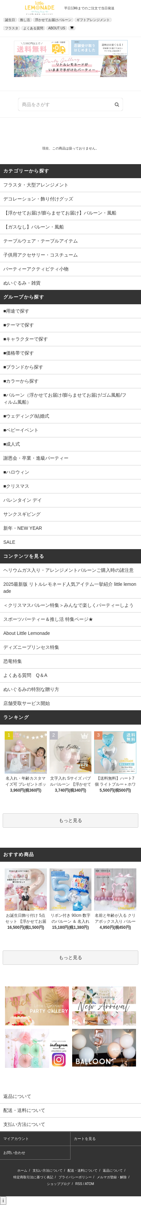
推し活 (25, 20)
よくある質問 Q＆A (25, 675)
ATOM (89, 1184)
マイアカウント (16, 1139)
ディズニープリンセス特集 (31, 647)
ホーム (22, 1170)
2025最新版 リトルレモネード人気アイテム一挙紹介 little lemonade (69, 587)
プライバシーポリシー (75, 1177)
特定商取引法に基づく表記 (33, 1177)
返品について (113, 1170)
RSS (78, 1184)
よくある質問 (33, 28)
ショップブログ (58, 1184)
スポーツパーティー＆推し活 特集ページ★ (48, 619)
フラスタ (11, 28)
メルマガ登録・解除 (112, 1177)
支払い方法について (48, 1170)
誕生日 (10, 20)
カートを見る (85, 1139)
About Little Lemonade (26, 633)
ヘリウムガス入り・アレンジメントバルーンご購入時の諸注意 (68, 570)
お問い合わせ (14, 1153)
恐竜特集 (12, 661)
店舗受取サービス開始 (26, 703)
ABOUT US (56, 28)
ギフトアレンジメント (93, 20)
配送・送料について (82, 1170)
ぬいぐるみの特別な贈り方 (31, 689)
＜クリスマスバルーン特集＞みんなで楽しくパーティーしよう (68, 605)
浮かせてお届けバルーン (53, 20)
